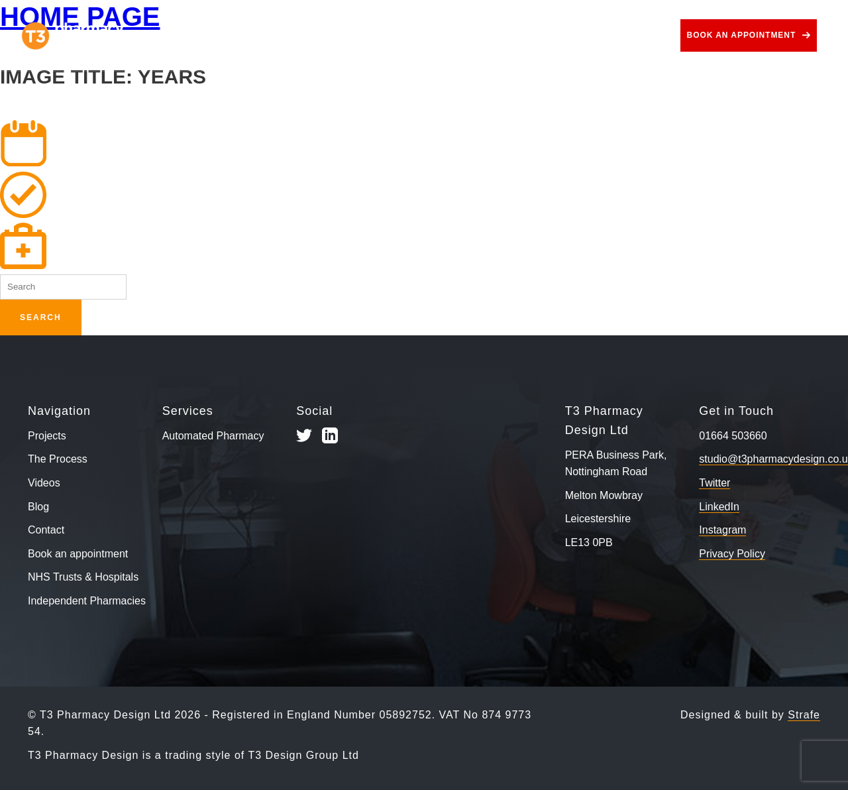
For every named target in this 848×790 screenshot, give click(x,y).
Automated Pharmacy (213, 435)
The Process (286, 35)
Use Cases (456, 35)
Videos (532, 35)
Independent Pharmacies (87, 600)
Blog (586, 35)
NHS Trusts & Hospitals (83, 577)
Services (371, 35)
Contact (642, 35)
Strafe (804, 714)
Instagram (722, 530)
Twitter (714, 482)
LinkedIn (719, 506)
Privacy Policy (732, 553)
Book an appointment (741, 35)
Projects (206, 35)
